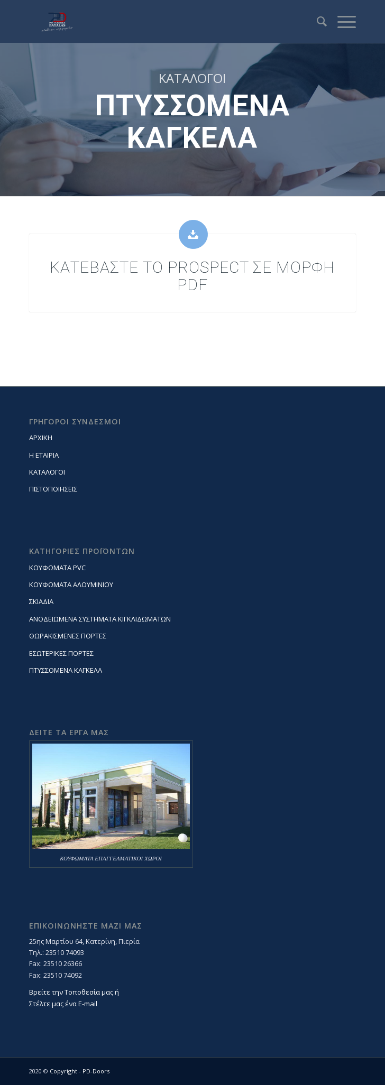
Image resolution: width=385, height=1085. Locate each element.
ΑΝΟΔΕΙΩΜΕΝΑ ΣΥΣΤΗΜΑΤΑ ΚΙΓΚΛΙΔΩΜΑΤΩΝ (100, 619)
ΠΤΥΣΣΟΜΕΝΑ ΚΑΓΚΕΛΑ (65, 670)
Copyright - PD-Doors (79, 1071)
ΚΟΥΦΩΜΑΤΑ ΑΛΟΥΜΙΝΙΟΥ (71, 584)
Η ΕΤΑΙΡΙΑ (44, 455)
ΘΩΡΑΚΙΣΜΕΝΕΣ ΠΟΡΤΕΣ (67, 636)
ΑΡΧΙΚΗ (40, 437)
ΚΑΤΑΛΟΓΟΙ (47, 472)
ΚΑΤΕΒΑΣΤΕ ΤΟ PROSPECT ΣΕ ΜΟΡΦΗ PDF (192, 276)
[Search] (316, 22)
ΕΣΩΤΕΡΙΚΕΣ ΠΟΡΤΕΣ (61, 653)
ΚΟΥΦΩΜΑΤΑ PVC (57, 567)
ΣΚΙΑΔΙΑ (41, 601)
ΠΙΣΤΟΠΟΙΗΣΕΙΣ (53, 489)
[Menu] (341, 22)
